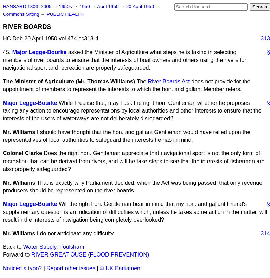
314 (265, 233)
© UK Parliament (121, 268)
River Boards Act (169, 81)
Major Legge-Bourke (39, 52)
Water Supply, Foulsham (53, 247)
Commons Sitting (21, 14)
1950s (66, 6)
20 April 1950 (140, 6)
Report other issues (70, 268)
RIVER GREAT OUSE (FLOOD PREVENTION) (90, 255)
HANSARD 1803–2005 (27, 6)
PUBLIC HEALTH (65, 14)
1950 (85, 6)
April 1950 (108, 6)
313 (265, 39)
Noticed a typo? (22, 268)
